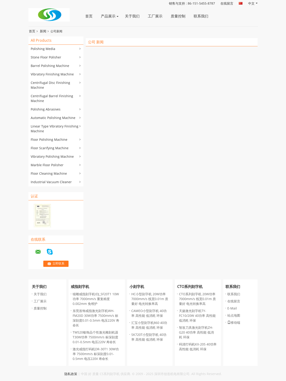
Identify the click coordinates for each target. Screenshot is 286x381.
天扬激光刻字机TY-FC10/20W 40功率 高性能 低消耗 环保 (197, 316)
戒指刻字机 (80, 286)
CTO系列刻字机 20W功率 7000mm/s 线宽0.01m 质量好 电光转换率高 (197, 299)
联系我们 (201, 16)
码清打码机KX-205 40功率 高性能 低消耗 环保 (198, 346)
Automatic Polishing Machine (53, 118)
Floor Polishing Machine (49, 140)
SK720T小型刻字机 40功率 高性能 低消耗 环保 (148, 337)
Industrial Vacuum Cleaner (51, 182)
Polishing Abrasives (45, 109)
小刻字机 (136, 286)
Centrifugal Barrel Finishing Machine (52, 98)
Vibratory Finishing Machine (52, 74)
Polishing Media (43, 49)
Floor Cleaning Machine (49, 174)
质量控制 (178, 16)
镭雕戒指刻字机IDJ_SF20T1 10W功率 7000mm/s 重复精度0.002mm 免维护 (96, 299)
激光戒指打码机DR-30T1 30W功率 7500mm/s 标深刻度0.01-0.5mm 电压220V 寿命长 (96, 354)
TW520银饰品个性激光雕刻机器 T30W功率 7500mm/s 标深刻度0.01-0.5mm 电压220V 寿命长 (95, 337)
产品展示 (108, 16)
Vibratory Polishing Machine (52, 157)
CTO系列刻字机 (190, 286)
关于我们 (132, 16)
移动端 (233, 323)
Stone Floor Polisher (46, 57)
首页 (89, 16)
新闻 (43, 31)
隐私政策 (70, 374)
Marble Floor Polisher (47, 165)
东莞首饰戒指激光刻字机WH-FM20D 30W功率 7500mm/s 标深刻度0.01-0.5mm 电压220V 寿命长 (96, 318)
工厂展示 (155, 16)
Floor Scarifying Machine (50, 148)
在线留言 (226, 4)
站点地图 (233, 316)
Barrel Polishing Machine (50, 66)
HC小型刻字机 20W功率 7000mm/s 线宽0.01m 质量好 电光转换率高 (149, 299)
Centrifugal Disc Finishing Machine (50, 85)
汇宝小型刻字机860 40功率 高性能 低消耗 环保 (149, 325)
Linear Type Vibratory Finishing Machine (54, 128)
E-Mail (232, 308)
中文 (253, 4)
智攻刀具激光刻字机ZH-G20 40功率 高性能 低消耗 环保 (196, 332)
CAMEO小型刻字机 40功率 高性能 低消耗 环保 (149, 313)
